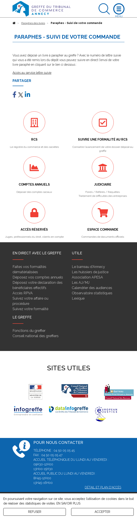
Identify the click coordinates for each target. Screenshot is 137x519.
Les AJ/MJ (80, 282)
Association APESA (87, 277)
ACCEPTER (102, 512)
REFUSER (34, 512)
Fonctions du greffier (29, 331)
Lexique (78, 298)
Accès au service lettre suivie (32, 72)
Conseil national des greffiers (36, 336)
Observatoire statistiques (92, 293)
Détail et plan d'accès (103, 487)
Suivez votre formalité (30, 309)
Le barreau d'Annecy (88, 267)
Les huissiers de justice (90, 272)
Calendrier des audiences (92, 288)
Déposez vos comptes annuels (38, 277)
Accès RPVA (23, 293)
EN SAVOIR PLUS (68, 503)
